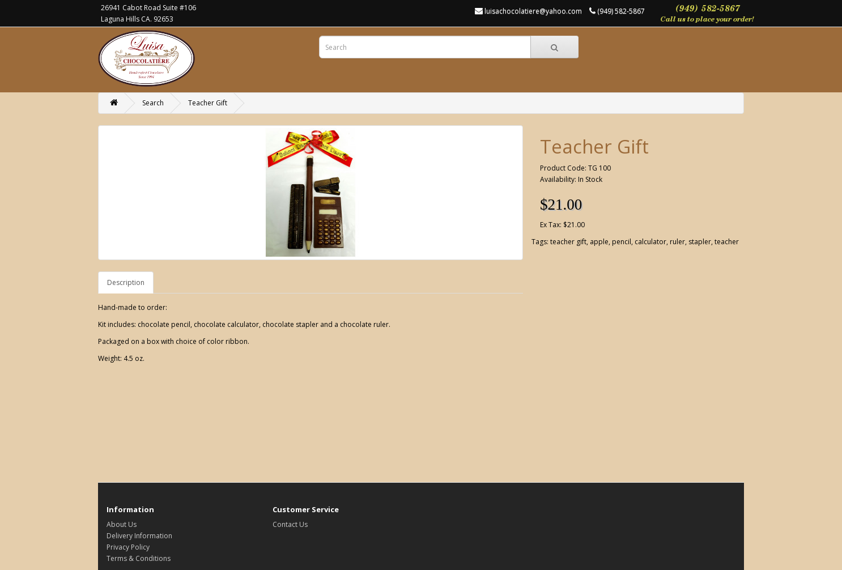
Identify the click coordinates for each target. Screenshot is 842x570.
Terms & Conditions (139, 558)
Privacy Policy (128, 547)
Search (153, 103)
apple (599, 241)
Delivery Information (139, 536)
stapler (699, 241)
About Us (122, 524)
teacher (727, 241)
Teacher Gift (207, 103)
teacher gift (568, 241)
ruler (677, 241)
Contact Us (290, 524)
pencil (621, 241)
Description (125, 282)
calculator (650, 241)
